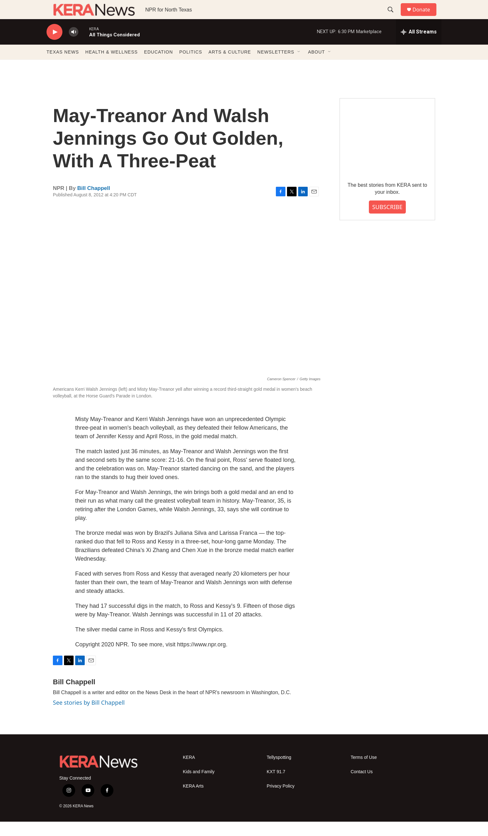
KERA (189, 771)
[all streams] (418, 46)
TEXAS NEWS (63, 66)
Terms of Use (364, 771)
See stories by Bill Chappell (89, 717)
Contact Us (362, 786)
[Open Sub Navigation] (299, 66)
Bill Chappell (93, 203)
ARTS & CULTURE (230, 66)
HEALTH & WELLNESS (111, 66)
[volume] (73, 46)
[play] (54, 46)
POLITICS (190, 66)
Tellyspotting (279, 771)
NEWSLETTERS (275, 66)
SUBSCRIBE (387, 221)
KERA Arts (193, 800)
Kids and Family (199, 786)
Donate (425, 16)
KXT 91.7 (276, 786)
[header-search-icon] (393, 17)
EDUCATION (158, 66)
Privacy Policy (280, 800)
